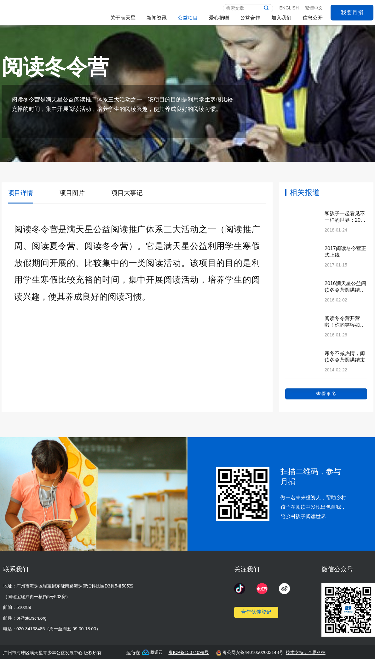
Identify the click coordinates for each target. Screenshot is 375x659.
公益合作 (250, 17)
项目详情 (20, 192)
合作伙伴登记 (256, 612)
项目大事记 (127, 192)
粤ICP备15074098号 (189, 652)
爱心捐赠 (219, 17)
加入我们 (281, 17)
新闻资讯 (157, 17)
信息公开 (313, 17)
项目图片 (72, 192)
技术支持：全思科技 (306, 652)
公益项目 (188, 17)
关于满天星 (123, 17)
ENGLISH (289, 7)
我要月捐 (352, 12)
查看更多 (326, 394)
